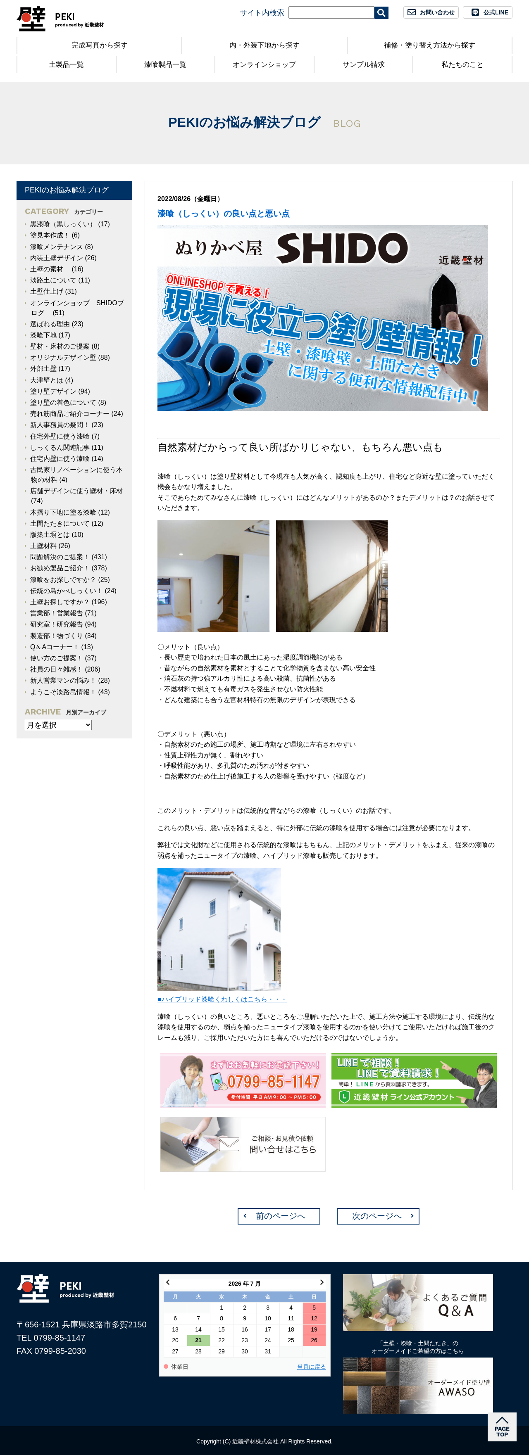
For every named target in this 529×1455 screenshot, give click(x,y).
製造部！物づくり (56, 635)
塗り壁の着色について (63, 402)
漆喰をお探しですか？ (63, 579)
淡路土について (53, 280)
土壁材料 (43, 545)
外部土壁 (43, 368)
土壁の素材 (50, 269)
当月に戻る (311, 1367)
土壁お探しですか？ (60, 601)
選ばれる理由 (50, 324)
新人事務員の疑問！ (60, 424)
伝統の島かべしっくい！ (66, 590)
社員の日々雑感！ (56, 669)
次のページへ (377, 1215)
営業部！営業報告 (56, 613)
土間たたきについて (60, 523)
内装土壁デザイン (56, 257)
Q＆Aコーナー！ (54, 646)
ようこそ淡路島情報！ (63, 691)
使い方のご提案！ (56, 658)
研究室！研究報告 (56, 624)
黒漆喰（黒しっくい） (63, 224)
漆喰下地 (43, 335)
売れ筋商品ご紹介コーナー (70, 413)
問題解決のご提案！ (60, 556)
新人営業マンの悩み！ (63, 680)
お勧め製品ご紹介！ (60, 568)
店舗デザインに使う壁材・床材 (76, 490)
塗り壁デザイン (53, 391)
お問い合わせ (437, 12)
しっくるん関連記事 (60, 447)
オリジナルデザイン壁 (63, 357)
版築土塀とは (50, 534)
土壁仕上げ (46, 291)
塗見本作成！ (50, 235)
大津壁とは (46, 380)
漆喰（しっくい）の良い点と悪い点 (223, 213)
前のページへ (280, 1215)
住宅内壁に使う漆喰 (60, 458)
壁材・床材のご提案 (60, 346)
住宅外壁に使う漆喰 (60, 436)
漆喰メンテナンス (56, 246)
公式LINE (496, 12)
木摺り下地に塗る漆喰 (63, 512)
